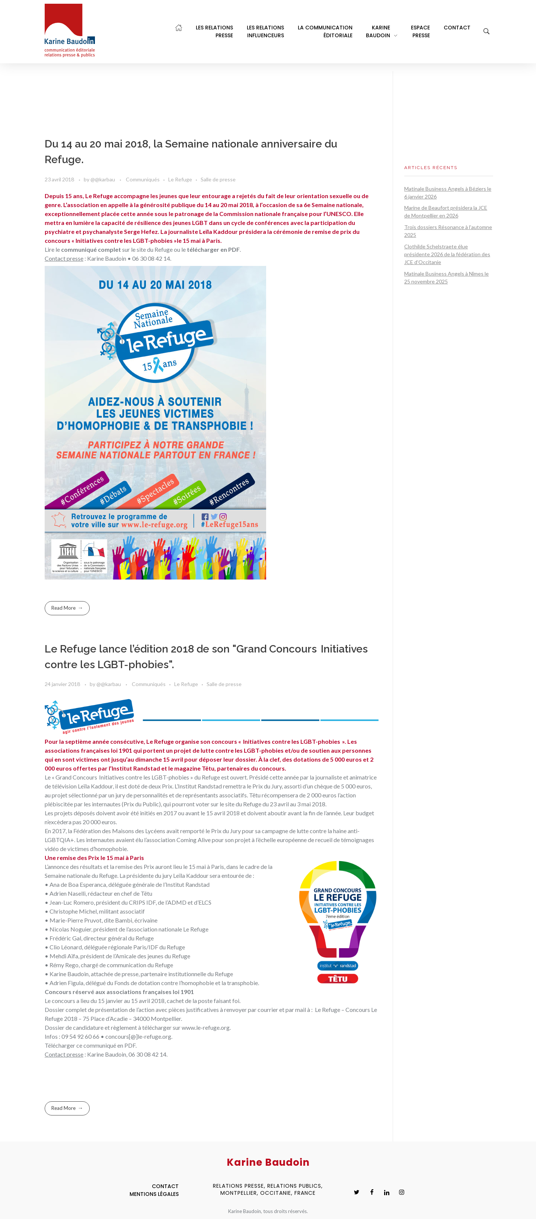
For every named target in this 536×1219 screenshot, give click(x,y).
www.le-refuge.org (206, 1027)
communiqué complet (91, 249)
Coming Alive (193, 839)
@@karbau (103, 179)
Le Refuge (180, 179)
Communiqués (143, 179)
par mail (296, 1009)
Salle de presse (218, 179)
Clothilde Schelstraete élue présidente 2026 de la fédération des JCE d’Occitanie (447, 254)
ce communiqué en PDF (105, 1045)
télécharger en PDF (213, 249)
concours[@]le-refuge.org (138, 1036)
